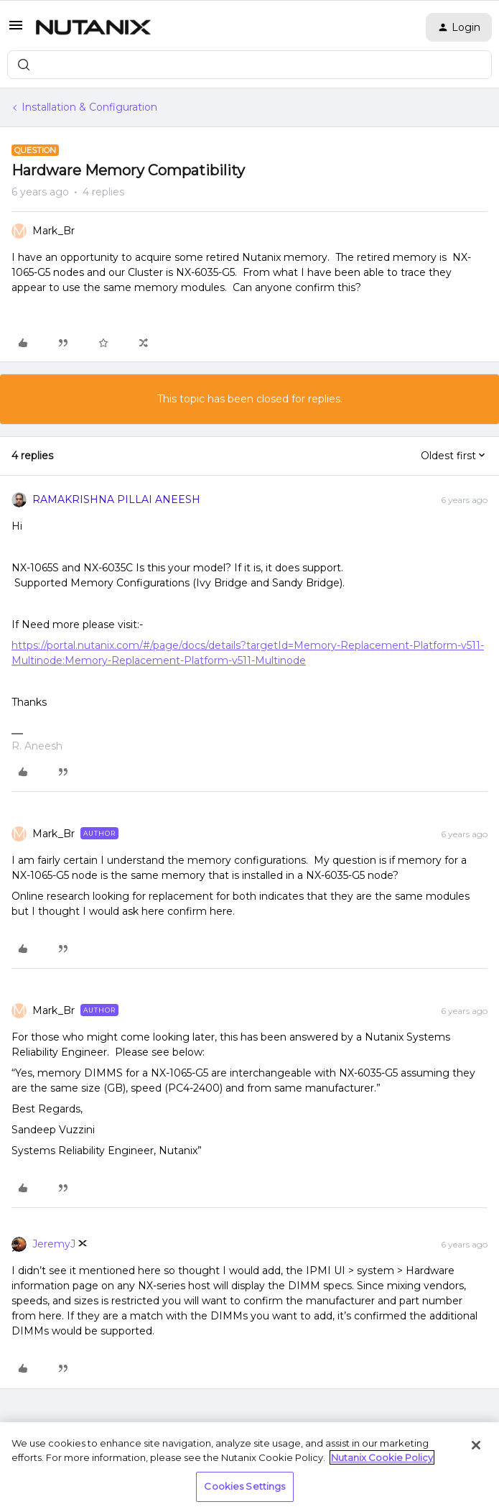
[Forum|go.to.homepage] (93, 27)
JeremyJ (53, 1243)
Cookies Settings (244, 1486)
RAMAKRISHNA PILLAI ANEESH (116, 499)
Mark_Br (53, 230)
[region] (249, 1467)
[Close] (476, 1445)
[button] (15, 30)
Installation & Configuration (89, 107)
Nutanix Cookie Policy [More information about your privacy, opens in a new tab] (382, 1457)
